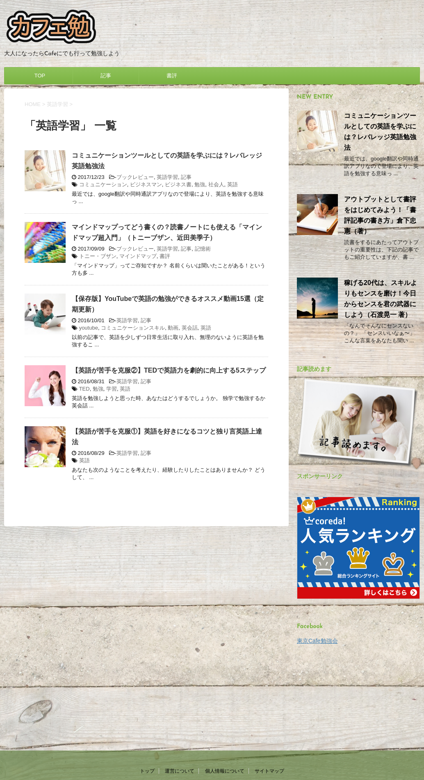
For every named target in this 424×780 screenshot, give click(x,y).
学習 (111, 389)
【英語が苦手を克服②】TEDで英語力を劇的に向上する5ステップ (169, 370)
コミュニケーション (103, 184)
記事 (105, 75)
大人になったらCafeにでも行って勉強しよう (211, 747)
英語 (232, 184)
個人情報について (224, 682)
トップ (147, 682)
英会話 (190, 328)
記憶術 (203, 249)
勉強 (199, 184)
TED (84, 389)
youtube (88, 328)
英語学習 (167, 177)
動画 (173, 328)
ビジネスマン (146, 184)
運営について (179, 682)
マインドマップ (138, 256)
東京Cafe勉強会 (317, 641)
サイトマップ (269, 682)
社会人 (216, 184)
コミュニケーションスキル (133, 328)
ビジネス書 (178, 184)
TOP (40, 75)
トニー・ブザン (97, 256)
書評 (171, 75)
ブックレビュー (135, 177)
